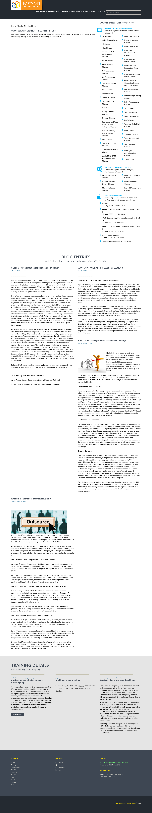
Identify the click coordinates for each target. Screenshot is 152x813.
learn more (17, 714)
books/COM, (30, 26)
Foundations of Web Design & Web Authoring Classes (110, 124)
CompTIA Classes (109, 97)
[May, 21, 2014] (15, 271)
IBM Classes (107, 139)
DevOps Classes (108, 118)
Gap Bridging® (15, 767)
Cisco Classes (107, 90)
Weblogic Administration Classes (130, 153)
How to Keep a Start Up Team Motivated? (28, 376)
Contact (101, 11)
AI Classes (106, 44)
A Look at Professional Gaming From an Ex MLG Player (35, 268)
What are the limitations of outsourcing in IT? (31, 499)
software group (126, 803)
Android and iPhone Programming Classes (110, 54)
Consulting (40, 11)
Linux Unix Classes (131, 36)
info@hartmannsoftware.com (117, 762)
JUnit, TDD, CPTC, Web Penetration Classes (109, 158)
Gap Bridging (53, 11)
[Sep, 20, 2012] (82, 271)
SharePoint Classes (131, 116)
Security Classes (130, 112)
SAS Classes (129, 108)
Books (13, 785)
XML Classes (129, 159)
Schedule (14, 770)
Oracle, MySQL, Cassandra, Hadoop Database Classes (131, 82)
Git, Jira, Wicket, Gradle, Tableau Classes (108, 133)
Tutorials (13, 775)
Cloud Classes (107, 94)
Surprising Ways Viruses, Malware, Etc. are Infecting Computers (35, 384)
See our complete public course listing (117, 241)
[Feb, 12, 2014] (15, 501)
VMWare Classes (131, 134)
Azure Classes (107, 60)
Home (13, 26)
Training (64, 11)
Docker (105, 203)
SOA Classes (129, 120)
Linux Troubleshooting (110, 235)
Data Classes (107, 108)
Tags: (24, 271)
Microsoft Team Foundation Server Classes (131, 67)
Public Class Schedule (79, 11)
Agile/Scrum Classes (110, 40)
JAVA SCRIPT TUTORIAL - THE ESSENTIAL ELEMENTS (100, 268)
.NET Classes (107, 36)
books (20, 26)
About (93, 11)
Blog (12, 777)
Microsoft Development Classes (129, 52)
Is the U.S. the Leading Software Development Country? (102, 340)
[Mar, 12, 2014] (82, 343)
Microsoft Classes (131, 46)
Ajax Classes (107, 48)
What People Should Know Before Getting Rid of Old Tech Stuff (35, 380)
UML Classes (129, 130)
